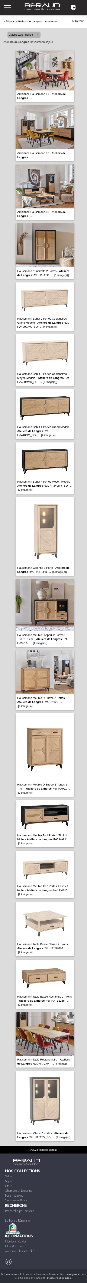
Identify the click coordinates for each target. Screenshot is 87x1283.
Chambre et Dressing (18, 1190)
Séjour (10, 21)
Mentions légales (16, 1241)
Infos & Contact (15, 1246)
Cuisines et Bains (16, 1200)
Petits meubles (14, 1195)
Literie (9, 1186)
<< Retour (77, 21)
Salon (8, 1176)
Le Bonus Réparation (18, 1220)
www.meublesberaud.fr (20, 1251)
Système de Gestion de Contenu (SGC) (51, 1274)
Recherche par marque (19, 1211)
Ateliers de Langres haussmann (37, 21)
